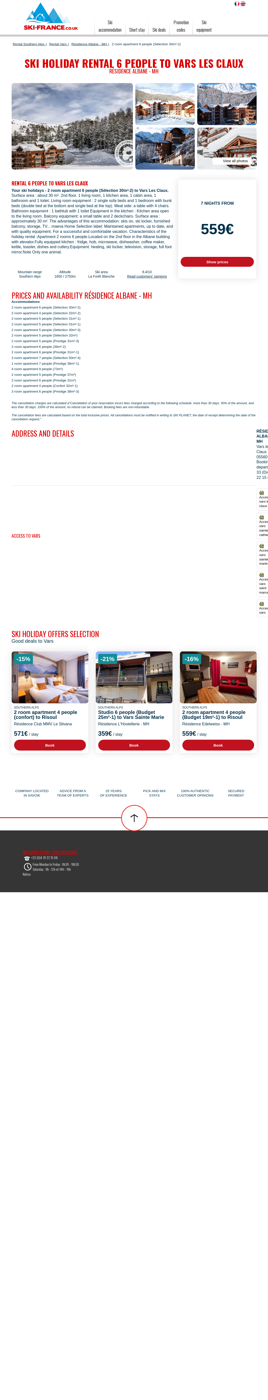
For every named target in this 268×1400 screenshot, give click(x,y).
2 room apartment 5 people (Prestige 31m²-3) (45, 341)
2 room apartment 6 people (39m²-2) (39, 347)
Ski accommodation (110, 26)
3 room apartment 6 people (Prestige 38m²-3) (45, 391)
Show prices (217, 262)
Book (50, 745)
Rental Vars (58, 44)
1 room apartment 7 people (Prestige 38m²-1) (45, 363)
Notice (27, 874)
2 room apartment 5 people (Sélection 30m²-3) (46, 330)
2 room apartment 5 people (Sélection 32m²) (45, 335)
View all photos (231, 160)
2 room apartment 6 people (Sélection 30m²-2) (46, 307)
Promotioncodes (181, 26)
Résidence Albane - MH (89, 44)
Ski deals (159, 29)
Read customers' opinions (147, 276)
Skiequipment (204, 26)
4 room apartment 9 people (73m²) (37, 369)
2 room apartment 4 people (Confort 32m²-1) (45, 386)
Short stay (137, 29)
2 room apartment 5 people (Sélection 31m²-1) (46, 318)
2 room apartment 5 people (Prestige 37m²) (44, 375)
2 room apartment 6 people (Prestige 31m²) (44, 380)
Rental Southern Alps (29, 44)
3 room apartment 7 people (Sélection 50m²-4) (46, 358)
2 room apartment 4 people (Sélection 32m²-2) (46, 313)
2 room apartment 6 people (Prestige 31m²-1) (45, 352)
